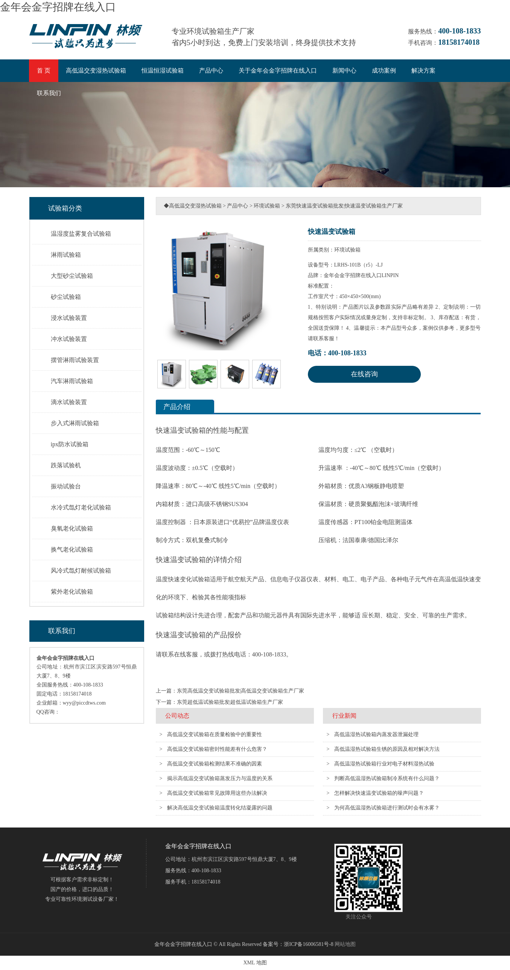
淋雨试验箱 (66, 255)
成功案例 (384, 70)
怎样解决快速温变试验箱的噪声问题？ (379, 793)
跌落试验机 (66, 465)
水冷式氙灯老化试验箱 (81, 507)
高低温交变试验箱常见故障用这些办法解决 (217, 793)
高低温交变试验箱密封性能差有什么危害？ (217, 749)
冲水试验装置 (69, 339)
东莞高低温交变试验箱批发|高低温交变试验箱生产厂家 (240, 691)
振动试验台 (66, 486)
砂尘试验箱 (66, 297)
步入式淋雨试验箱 (75, 423)
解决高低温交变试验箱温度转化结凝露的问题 (220, 808)
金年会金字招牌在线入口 (58, 7)
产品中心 (211, 70)
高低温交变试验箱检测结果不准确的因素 (214, 764)
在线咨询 (364, 374)
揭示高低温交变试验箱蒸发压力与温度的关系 (220, 778)
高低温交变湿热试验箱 (96, 70)
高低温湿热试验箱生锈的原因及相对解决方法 (387, 749)
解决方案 (423, 70)
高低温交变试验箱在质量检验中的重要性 (214, 734)
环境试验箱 (267, 206)
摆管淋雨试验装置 (75, 360)
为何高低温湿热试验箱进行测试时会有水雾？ (387, 808)
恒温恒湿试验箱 (163, 70)
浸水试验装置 (69, 318)
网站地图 (345, 944)
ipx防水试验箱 (69, 444)
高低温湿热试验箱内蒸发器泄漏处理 (376, 734)
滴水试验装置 (69, 402)
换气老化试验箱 (72, 549)
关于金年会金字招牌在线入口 (278, 70)
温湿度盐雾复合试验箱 (81, 233)
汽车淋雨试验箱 (72, 381)
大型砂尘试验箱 (72, 276)
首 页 (43, 70)
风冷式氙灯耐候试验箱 (81, 570)
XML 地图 (254, 962)
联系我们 (49, 93)
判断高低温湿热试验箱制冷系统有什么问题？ (387, 778)
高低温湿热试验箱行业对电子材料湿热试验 (384, 764)
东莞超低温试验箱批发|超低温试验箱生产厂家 (230, 702)
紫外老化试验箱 (72, 591)
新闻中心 (344, 70)
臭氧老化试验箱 (72, 528)
